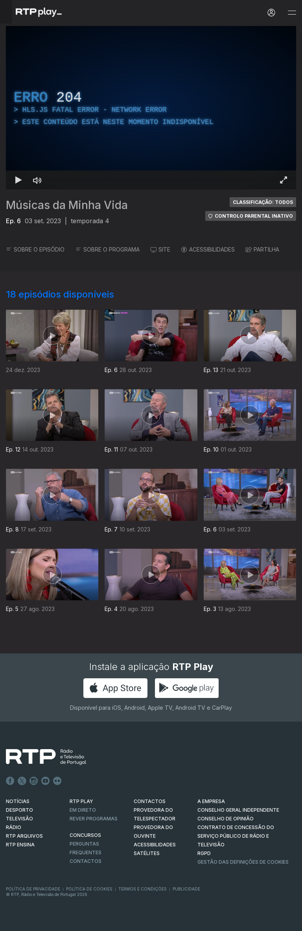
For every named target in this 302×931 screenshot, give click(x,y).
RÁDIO (13, 827)
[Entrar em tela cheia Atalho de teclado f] (283, 179)
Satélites (147, 853)
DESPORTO (19, 810)
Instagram (33, 781)
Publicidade (186, 889)
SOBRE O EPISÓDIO (35, 249)
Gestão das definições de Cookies (243, 862)
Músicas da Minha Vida (67, 205)
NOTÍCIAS (17, 801)
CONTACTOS (150, 801)
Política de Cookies (89, 889)
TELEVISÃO (19, 819)
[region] (151, 107)
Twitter (22, 781)
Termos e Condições (142, 889)
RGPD (204, 853)
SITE (160, 249)
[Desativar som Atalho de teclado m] (37, 179)
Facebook (10, 781)
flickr (57, 781)
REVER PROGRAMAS (94, 819)
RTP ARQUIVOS (24, 836)
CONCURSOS (85, 835)
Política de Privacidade (33, 889)
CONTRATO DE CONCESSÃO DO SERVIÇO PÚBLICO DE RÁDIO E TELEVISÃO (235, 836)
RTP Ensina (20, 845)
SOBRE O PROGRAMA (108, 249)
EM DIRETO (83, 810)
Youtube (45, 781)
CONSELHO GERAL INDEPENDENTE (238, 810)
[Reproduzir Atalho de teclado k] (18, 179)
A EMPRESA (211, 801)
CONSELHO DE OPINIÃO (225, 819)
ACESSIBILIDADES (208, 249)
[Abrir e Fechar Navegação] (292, 13)
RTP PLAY (81, 801)
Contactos (85, 861)
